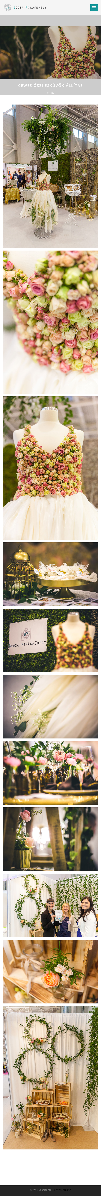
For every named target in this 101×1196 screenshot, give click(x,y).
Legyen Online (62, 1190)
